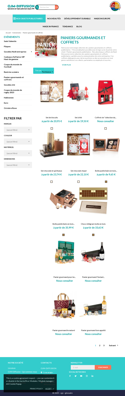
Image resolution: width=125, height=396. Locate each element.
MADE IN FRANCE (51, 26)
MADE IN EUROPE (102, 18)
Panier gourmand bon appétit (93, 330)
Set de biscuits (52, 117)
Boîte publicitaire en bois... (106, 171)
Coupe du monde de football (13, 65)
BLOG (79, 26)
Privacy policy (36, 389)
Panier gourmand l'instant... (93, 277)
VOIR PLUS (66, 65)
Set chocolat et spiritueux (51, 171)
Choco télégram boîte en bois (93, 224)
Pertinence (47, 71)
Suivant (114, 345)
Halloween (9, 97)
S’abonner (103, 367)
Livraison (12, 368)
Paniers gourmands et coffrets (14, 78)
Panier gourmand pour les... (64, 277)
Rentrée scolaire (11, 72)
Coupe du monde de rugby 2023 (13, 91)
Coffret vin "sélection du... (105, 117)
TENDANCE (67, 26)
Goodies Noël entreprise (15, 51)
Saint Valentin (10, 41)
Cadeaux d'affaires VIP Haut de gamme (14, 58)
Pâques (7, 46)
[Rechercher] (48, 7)
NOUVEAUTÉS (54, 18)
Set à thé (78, 117)
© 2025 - (56, 393)
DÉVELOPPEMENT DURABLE (77, 18)
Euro (6, 103)
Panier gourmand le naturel (63, 330)
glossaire (69, 393)
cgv (61, 393)
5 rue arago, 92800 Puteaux (49, 373)
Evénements (12, 36)
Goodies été (9, 85)
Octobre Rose (10, 108)
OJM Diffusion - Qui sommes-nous (22, 372)
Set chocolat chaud (78, 171)
